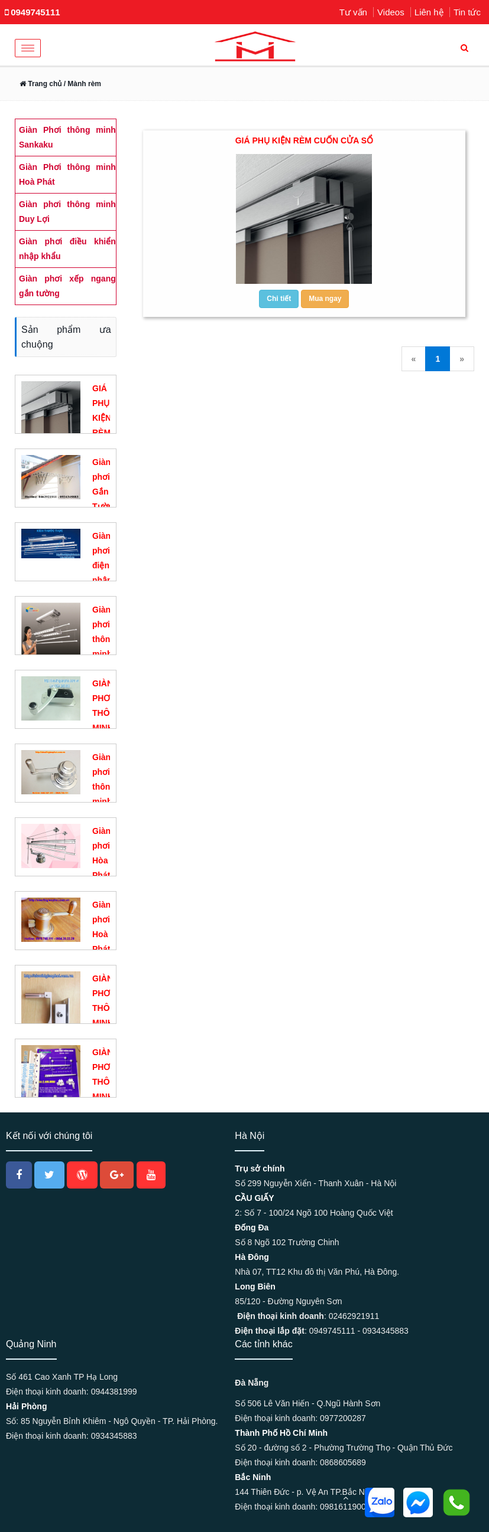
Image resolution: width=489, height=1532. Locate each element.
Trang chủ (40, 84)
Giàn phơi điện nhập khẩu (102, 565)
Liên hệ (428, 12)
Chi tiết (279, 298)
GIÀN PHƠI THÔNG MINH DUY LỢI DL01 (107, 728)
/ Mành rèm (81, 84)
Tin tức (467, 12)
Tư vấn (353, 12)
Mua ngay (325, 298)
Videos (390, 12)
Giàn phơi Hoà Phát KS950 (105, 934)
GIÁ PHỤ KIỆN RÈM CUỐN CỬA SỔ (304, 140)
